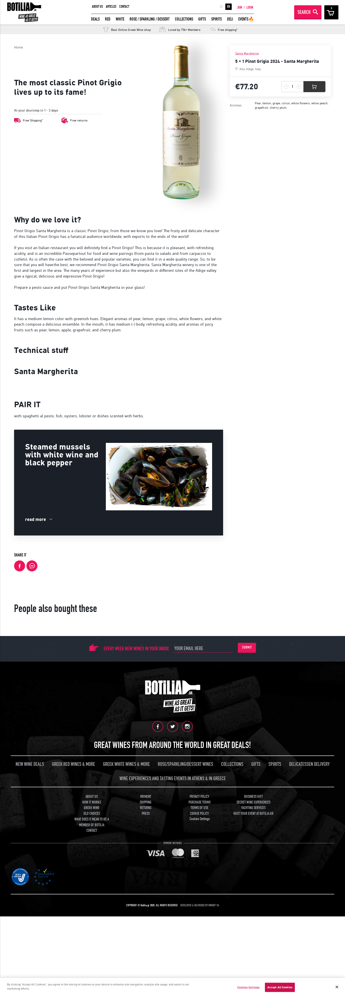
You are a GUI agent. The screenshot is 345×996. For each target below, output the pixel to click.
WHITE (120, 19)
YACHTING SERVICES (253, 933)
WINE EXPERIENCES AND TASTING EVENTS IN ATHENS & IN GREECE (172, 904)
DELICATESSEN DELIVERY (309, 890)
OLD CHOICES (92, 939)
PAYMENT (145, 922)
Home (18, 47)
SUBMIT (247, 773)
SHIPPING (145, 928)
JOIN (239, 7)
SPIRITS (216, 19)
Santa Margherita (247, 53)
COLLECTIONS (184, 19)
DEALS (95, 19)
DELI (230, 19)
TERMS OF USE (199, 933)
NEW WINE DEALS (30, 890)
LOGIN (249, 7)
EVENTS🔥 (246, 19)
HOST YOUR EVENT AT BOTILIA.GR (253, 939)
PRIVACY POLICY (199, 922)
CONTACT (124, 7)
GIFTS (202, 19)
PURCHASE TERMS (200, 928)
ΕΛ (221, 7)
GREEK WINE (91, 933)
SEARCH (303, 12)
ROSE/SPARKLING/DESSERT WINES (185, 890)
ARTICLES (111, 7)
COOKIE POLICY (199, 939)
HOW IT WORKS (91, 928)
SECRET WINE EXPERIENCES (253, 928)
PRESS (146, 939)
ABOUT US (97, 7)
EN (228, 7)
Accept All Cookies (279, 987)
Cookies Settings (199, 944)
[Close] (337, 987)
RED (107, 19)
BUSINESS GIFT (253, 922)
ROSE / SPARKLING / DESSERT (150, 19)
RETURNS (145, 933)
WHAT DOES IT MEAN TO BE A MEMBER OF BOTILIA (91, 948)
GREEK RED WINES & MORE (73, 890)
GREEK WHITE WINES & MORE (126, 890)
